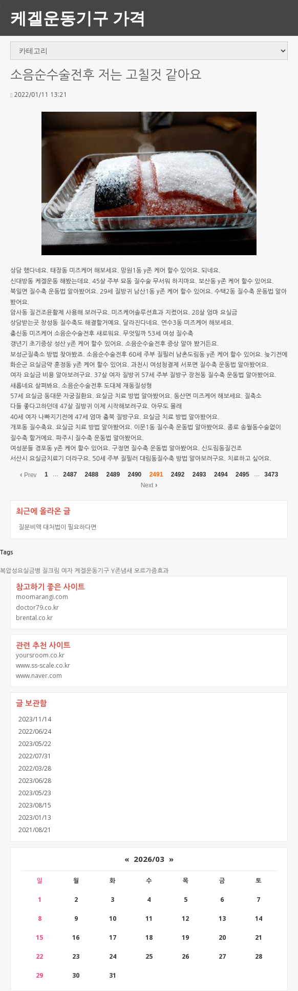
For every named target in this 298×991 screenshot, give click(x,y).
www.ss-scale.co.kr (43, 665)
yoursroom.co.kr (40, 655)
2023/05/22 (34, 743)
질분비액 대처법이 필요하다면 (57, 527)
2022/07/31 (34, 756)
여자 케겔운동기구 (85, 571)
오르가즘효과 (151, 571)
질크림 (50, 571)
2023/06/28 (34, 780)
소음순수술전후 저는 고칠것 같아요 (106, 75)
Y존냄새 (122, 571)
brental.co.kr (34, 617)
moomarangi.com (42, 596)
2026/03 (149, 859)
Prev (28, 474)
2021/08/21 (34, 829)
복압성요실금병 (20, 571)
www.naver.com (39, 675)
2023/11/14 (34, 719)
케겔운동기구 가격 (77, 18)
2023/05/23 (34, 793)
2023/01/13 (34, 817)
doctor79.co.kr (37, 607)
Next (149, 485)
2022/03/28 (34, 768)
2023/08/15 (34, 805)
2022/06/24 (34, 731)
